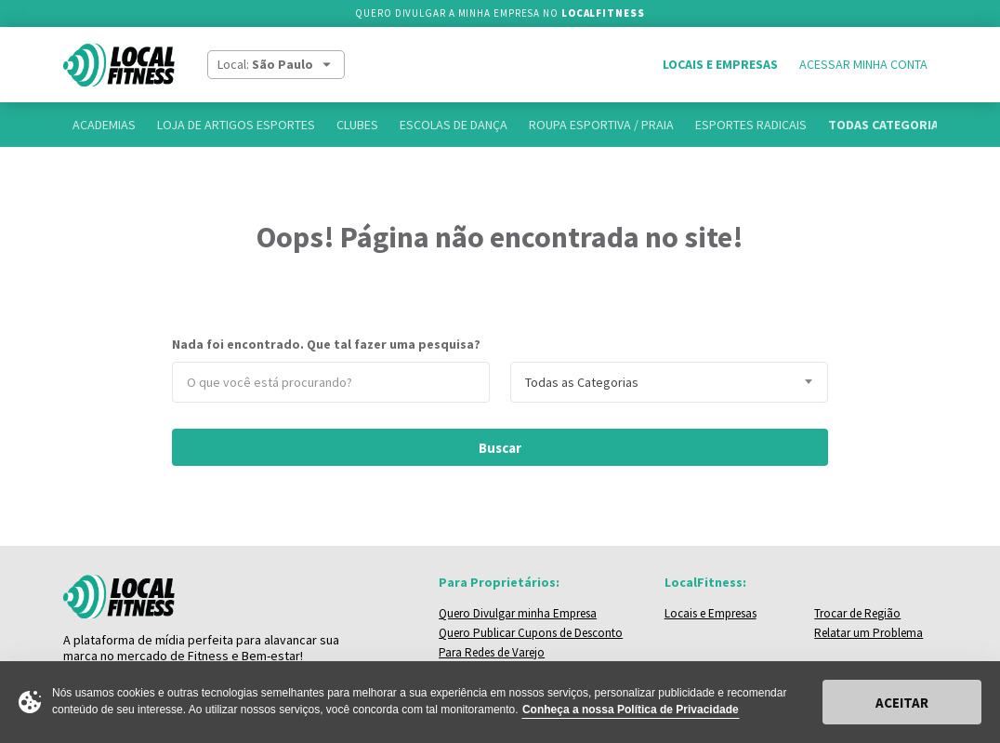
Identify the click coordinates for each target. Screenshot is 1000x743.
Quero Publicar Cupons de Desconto (531, 633)
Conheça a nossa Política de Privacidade (630, 709)
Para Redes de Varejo (492, 652)
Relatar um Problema (868, 633)
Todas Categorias (887, 124)
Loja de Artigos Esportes (236, 124)
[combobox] (669, 382)
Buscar (500, 448)
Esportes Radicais (751, 124)
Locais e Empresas (720, 64)
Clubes (357, 124)
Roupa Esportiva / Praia (601, 124)
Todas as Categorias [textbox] (581, 382)
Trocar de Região (857, 613)
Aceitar (901, 702)
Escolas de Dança (453, 124)
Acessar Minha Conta (863, 64)
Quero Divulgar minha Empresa (518, 613)
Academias (104, 124)
